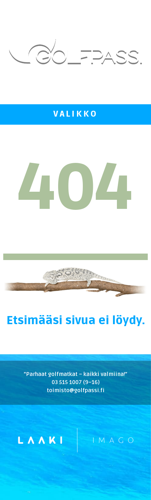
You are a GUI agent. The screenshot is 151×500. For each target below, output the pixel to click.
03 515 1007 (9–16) (76, 382)
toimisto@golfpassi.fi (76, 390)
